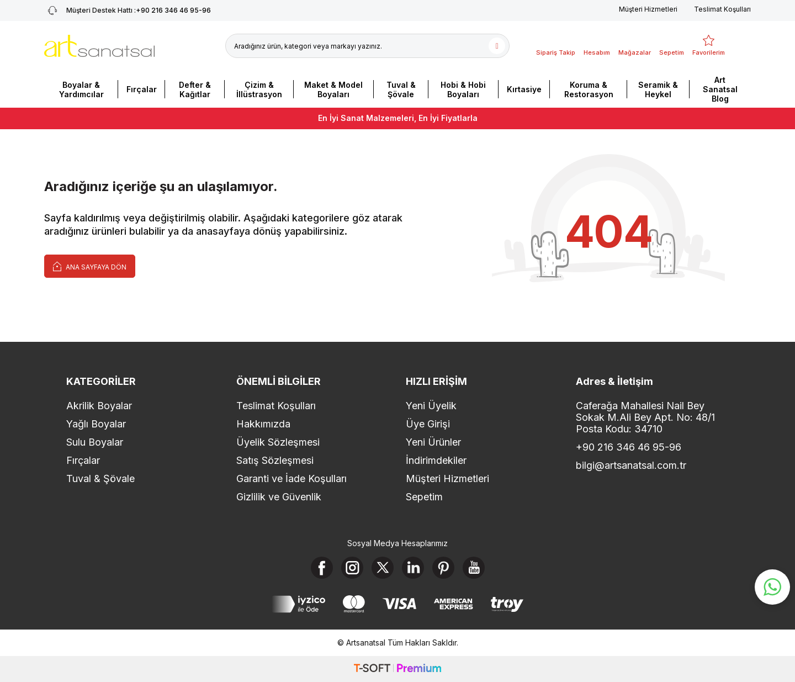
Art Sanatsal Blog (720, 89)
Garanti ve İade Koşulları (291, 478)
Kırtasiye (524, 89)
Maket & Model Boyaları (333, 89)
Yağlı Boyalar (96, 424)
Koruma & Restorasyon (588, 89)
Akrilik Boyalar (99, 405)
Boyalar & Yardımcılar (81, 89)
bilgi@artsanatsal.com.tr (631, 465)
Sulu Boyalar (94, 442)
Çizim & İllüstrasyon (259, 89)
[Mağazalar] (634, 46)
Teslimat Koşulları (722, 9)
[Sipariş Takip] (555, 46)
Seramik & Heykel (658, 89)
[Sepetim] (671, 46)
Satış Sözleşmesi (275, 460)
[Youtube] (474, 568)
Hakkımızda (263, 424)
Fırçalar (141, 89)
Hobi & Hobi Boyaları (463, 89)
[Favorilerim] (708, 46)
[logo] (99, 45)
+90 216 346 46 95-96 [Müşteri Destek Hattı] (127, 10)
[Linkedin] (413, 568)
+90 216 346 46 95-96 (628, 447)
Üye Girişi (428, 424)
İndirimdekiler (436, 460)
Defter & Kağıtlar (195, 89)
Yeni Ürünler (433, 442)
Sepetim (424, 497)
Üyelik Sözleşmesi (278, 442)
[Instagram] (352, 568)
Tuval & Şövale (401, 89)
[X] (383, 568)
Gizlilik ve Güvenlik (278, 497)
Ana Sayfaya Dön (89, 266)
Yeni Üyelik (431, 405)
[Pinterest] (443, 568)
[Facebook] (322, 568)
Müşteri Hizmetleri (648, 9)
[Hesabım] (597, 46)
